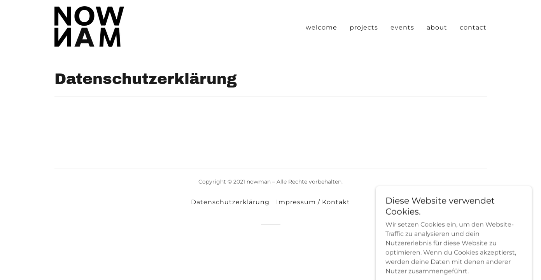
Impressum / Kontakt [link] (313, 202)
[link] (89, 26)
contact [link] (473, 27)
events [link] (402, 27)
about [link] (437, 27)
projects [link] (364, 27)
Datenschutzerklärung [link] (230, 202)
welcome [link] (321, 27)
